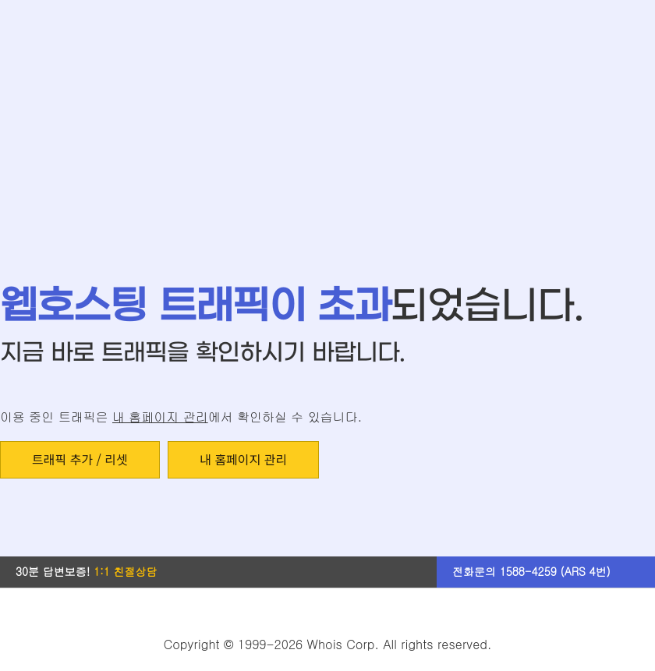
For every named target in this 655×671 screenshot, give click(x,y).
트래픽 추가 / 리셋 (80, 459)
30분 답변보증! (87, 571)
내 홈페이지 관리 (160, 417)
